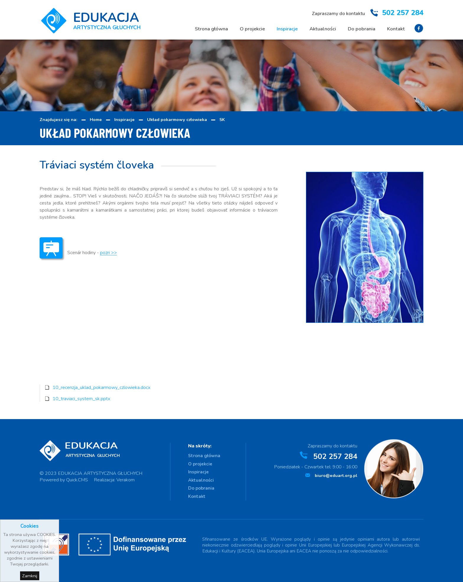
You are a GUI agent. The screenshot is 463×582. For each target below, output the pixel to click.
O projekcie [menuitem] (252, 28)
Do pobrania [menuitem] (361, 28)
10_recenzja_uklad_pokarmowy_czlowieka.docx (101, 387)
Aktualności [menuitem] (322, 28)
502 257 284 (402, 12)
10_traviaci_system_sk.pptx (81, 398)
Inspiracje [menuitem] (287, 28)
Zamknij (29, 576)
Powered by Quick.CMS (64, 480)
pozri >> (108, 252)
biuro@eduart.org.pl (336, 475)
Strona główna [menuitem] (211, 28)
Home (96, 119)
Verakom (125, 480)
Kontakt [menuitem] (396, 28)
